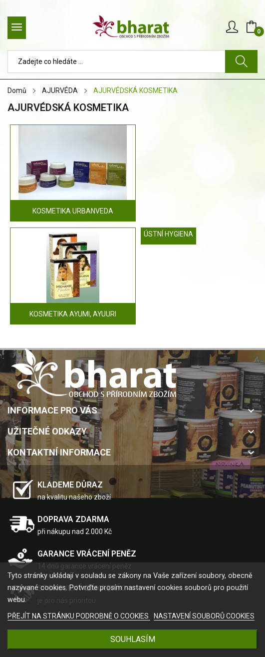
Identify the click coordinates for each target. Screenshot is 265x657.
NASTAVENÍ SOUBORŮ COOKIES (204, 616)
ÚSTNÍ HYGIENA (168, 234)
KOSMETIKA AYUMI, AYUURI (72, 314)
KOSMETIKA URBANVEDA (72, 211)
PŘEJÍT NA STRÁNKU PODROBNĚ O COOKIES (78, 616)
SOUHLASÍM (132, 639)
